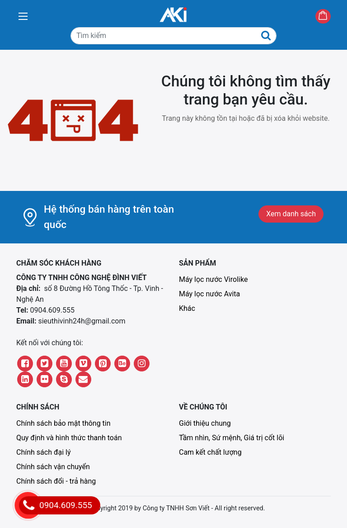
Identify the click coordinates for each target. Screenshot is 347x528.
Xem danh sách (291, 213)
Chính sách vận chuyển (53, 466)
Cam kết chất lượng (210, 452)
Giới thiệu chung (205, 423)
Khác (187, 308)
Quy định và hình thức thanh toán (69, 437)
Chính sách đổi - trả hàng (56, 481)
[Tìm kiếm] (173, 35)
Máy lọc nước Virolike (213, 279)
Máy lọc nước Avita (209, 294)
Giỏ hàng (330, 17)
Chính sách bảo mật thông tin (63, 423)
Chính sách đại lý (43, 452)
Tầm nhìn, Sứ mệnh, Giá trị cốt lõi (231, 437)
